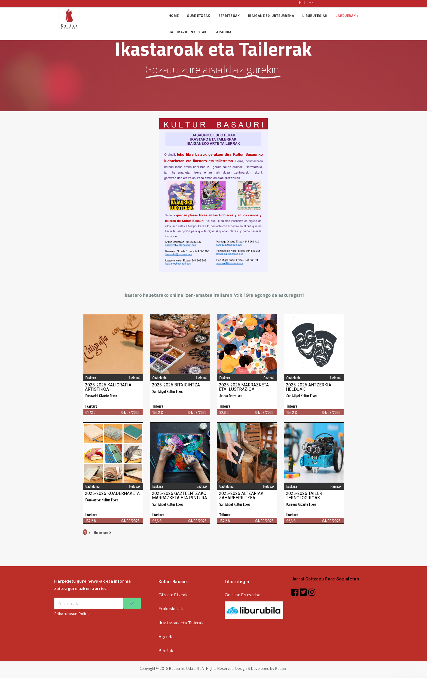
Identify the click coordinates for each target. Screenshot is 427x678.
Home (174, 16)
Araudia (223, 32)
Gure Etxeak (198, 16)
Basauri (281, 668)
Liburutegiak (314, 16)
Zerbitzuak (229, 16)
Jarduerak (345, 16)
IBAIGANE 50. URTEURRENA (271, 16)
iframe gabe (213, 423)
